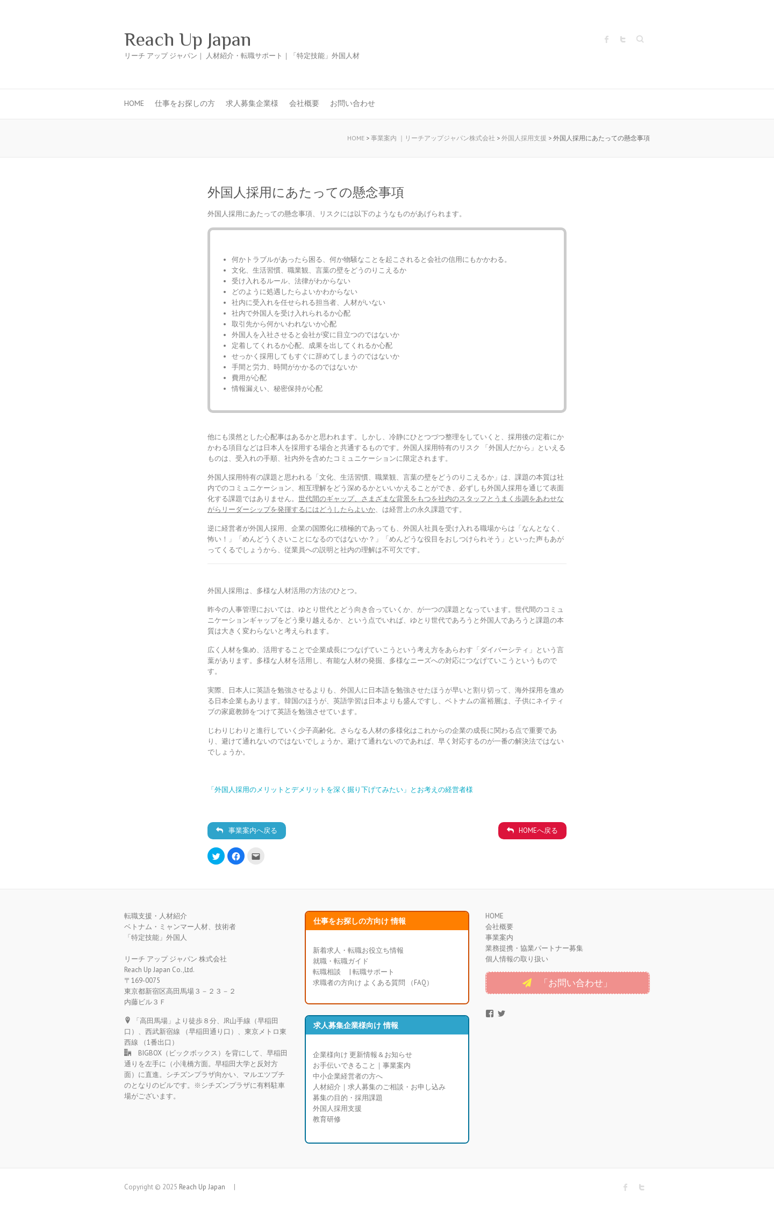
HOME (134, 103)
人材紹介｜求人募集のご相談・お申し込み (379, 1086)
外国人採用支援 (337, 1108)
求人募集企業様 (252, 103)
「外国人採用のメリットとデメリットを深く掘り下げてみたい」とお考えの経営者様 (340, 789)
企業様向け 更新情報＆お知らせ (362, 1054)
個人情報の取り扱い (516, 959)
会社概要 (304, 103)
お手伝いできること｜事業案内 (362, 1065)
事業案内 (499, 937)
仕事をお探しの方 (185, 103)
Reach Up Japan (197, 39)
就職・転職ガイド (341, 961)
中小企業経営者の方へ (348, 1076)
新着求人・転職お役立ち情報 (358, 950)
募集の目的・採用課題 (348, 1097)
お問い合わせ (352, 103)
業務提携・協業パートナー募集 (534, 948)
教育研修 (327, 1119)
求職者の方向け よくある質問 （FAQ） (373, 982)
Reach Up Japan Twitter (623, 39)
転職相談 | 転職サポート (354, 971)
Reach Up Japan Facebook (607, 39)
